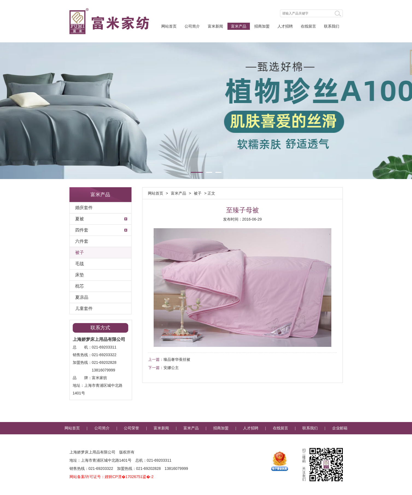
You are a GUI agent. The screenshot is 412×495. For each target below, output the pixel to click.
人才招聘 (285, 26)
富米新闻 (215, 26)
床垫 (79, 275)
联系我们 (331, 26)
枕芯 (79, 286)
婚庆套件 (84, 207)
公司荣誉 (131, 428)
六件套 (81, 241)
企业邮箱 (339, 428)
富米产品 (238, 26)
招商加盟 (262, 26)
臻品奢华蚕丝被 (176, 359)
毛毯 (79, 263)
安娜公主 (171, 367)
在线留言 (308, 26)
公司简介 (192, 26)
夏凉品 (81, 297)
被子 (79, 252)
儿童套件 (84, 308)
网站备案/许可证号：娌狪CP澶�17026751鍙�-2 (111, 477)
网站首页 (169, 26)
